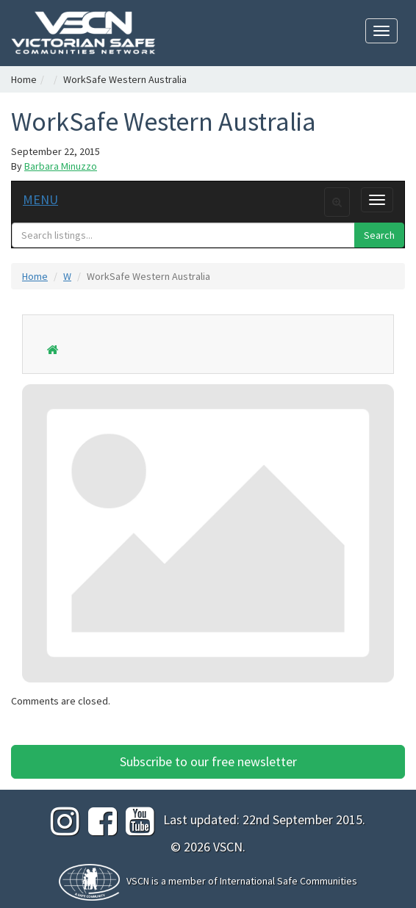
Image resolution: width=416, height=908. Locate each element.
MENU (40, 199)
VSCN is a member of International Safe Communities (241, 880)
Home (24, 79)
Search (379, 235)
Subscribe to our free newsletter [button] (208, 761)
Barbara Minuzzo (60, 166)
